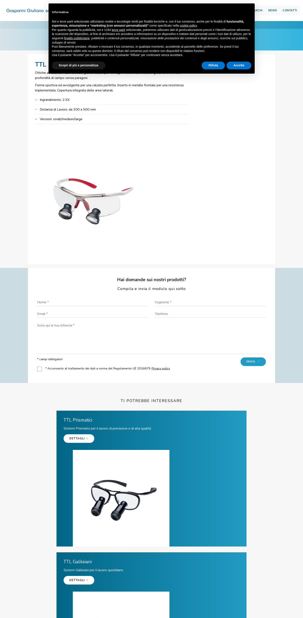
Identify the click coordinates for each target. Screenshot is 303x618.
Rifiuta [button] (213, 65)
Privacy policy (163, 286)
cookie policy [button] (188, 26)
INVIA (250, 280)
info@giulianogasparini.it (158, 584)
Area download (274, 4)
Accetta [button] (238, 65)
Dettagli (36, 377)
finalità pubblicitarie (77, 38)
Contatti (280, 12)
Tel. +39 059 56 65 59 (101, 584)
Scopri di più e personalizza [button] (78, 65)
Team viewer (208, 584)
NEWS (263, 12)
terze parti (118, 30)
